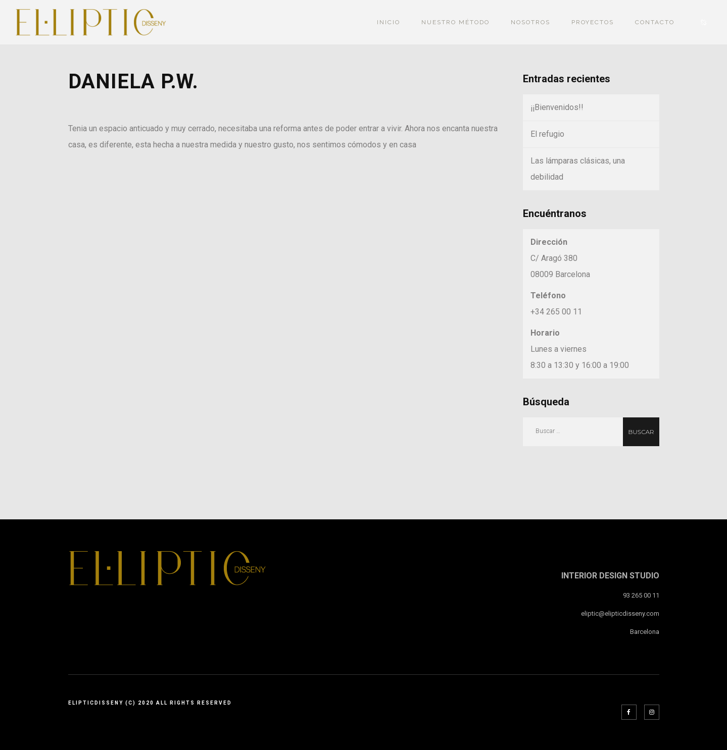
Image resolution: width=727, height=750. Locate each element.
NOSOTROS (530, 22)
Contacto (654, 22)
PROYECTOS (592, 22)
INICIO (388, 22)
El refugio (547, 134)
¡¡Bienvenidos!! (557, 107)
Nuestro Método (455, 22)
